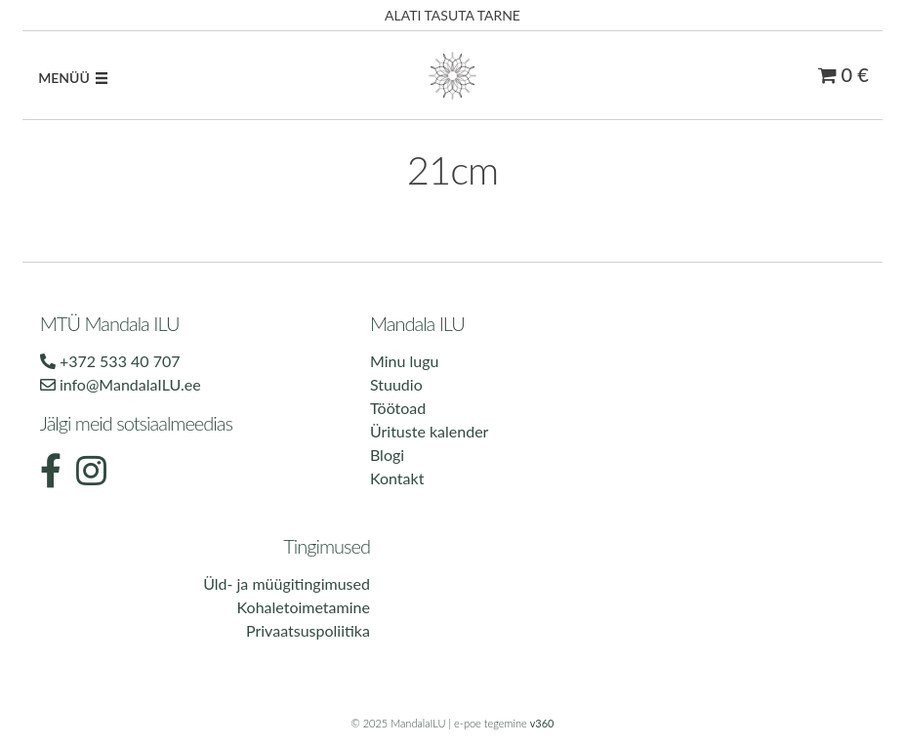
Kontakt (397, 478)
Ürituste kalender (429, 431)
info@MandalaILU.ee (120, 384)
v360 (542, 723)
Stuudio (396, 384)
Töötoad (398, 407)
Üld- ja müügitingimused (286, 583)
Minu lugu (404, 361)
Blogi (387, 454)
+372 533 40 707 (110, 361)
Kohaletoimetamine (303, 607)
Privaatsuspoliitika (308, 630)
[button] (64, 78)
